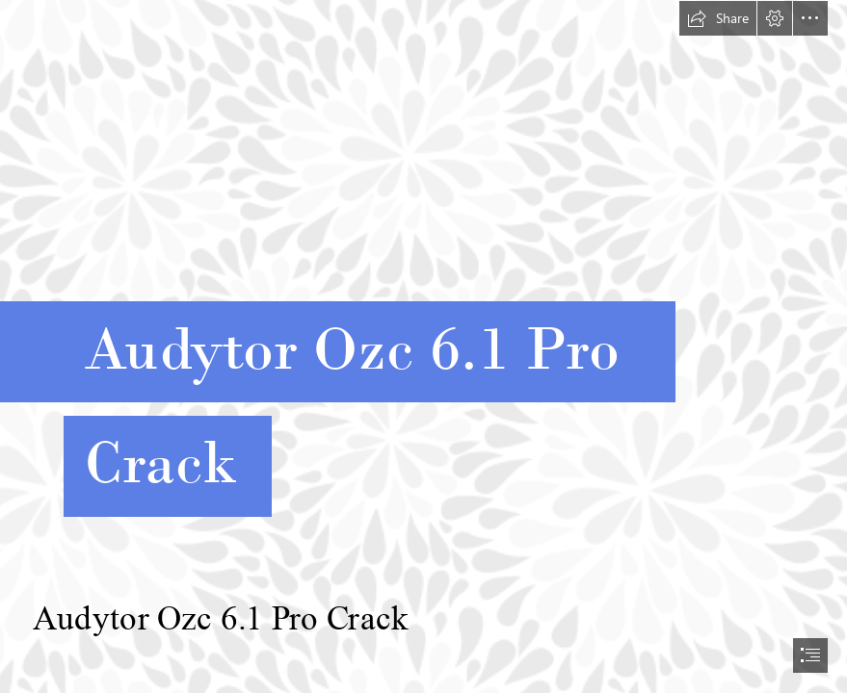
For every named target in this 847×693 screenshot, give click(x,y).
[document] (423, 346)
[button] (717, 18)
